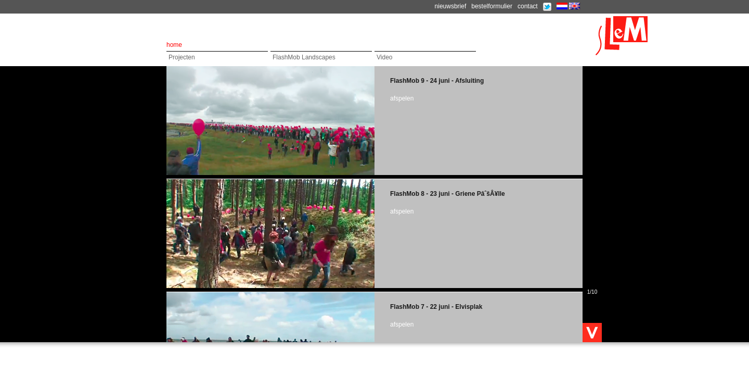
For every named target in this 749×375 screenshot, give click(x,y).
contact (528, 6)
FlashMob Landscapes (304, 57)
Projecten (182, 57)
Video (384, 57)
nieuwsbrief (451, 6)
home (174, 44)
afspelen (402, 98)
